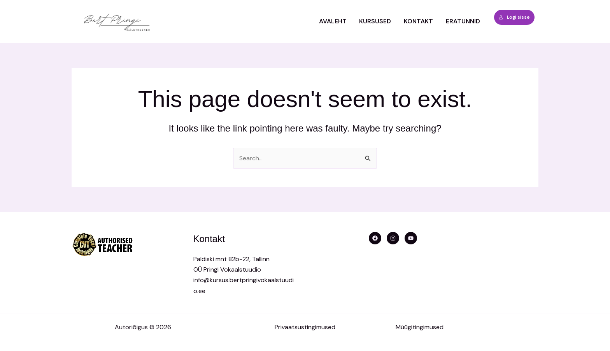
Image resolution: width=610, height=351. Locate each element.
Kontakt (418, 21)
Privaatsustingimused (305, 327)
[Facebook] (375, 238)
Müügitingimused (419, 327)
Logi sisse (514, 17)
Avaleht (333, 21)
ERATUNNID (463, 21)
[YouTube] (411, 238)
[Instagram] (393, 238)
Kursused (376, 21)
